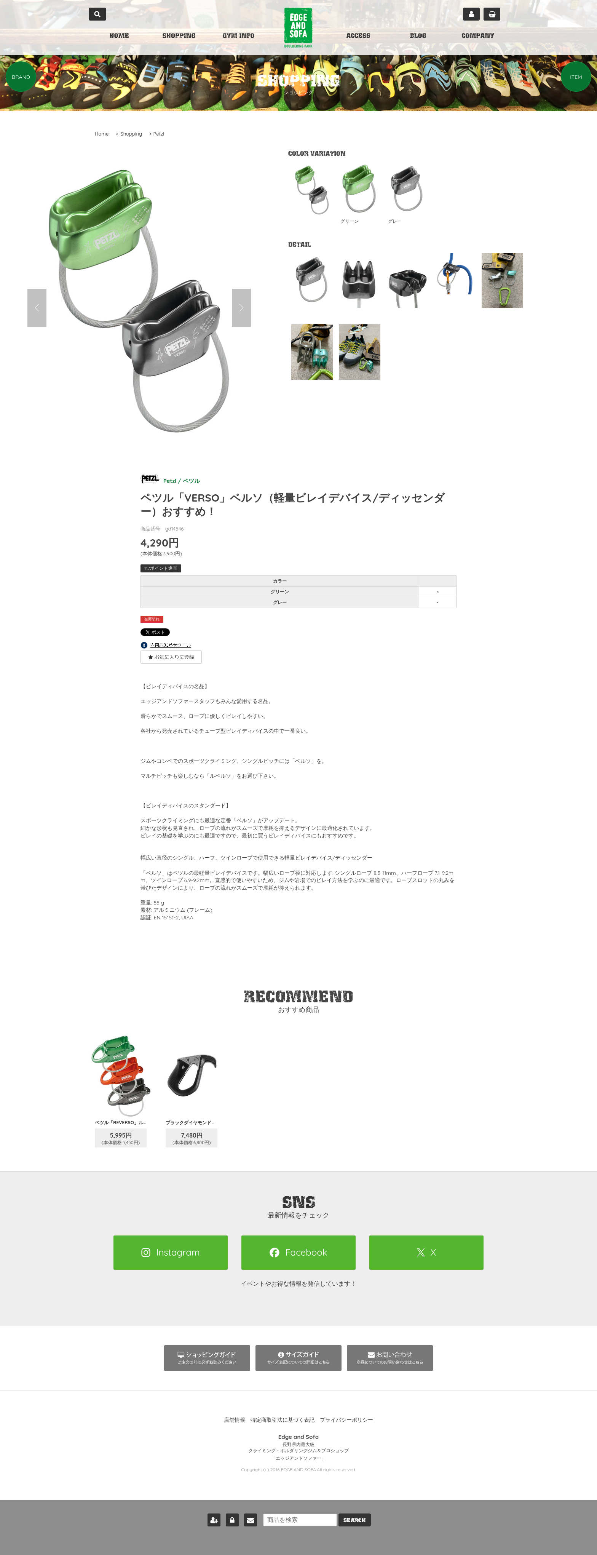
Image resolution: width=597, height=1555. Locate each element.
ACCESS (358, 36)
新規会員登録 (210, 1518)
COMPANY (478, 36)
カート (492, 14)
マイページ (471, 14)
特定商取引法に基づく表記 (282, 1419)
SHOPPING (179, 36)
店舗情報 (234, 1419)
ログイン (229, 1518)
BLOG (418, 36)
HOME (119, 36)
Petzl (158, 134)
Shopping (131, 134)
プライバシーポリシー (346, 1419)
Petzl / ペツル (171, 480)
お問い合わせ (247, 1518)
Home (102, 134)
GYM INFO (238, 36)
